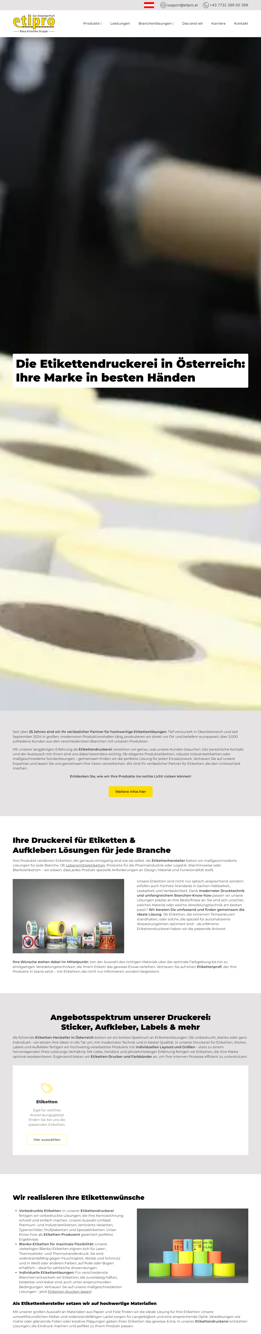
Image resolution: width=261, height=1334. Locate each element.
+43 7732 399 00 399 (229, 5)
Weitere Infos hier (130, 792)
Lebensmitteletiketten (85, 865)
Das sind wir (192, 23)
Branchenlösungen (155, 23)
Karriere (218, 23)
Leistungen (120, 23)
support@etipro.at (182, 5)
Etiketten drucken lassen (69, 1292)
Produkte (91, 23)
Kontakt (241, 23)
